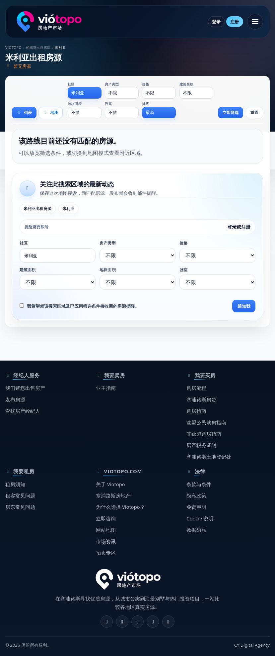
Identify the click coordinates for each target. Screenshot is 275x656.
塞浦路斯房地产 (113, 495)
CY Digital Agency (252, 645)
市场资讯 (106, 541)
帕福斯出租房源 (38, 47)
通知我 (244, 306)
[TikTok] (168, 621)
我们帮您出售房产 (25, 387)
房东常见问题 (20, 506)
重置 (254, 112)
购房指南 (196, 410)
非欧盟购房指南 (203, 433)
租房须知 (15, 484)
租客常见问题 (20, 495)
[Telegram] (153, 621)
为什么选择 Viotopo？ (120, 506)
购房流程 (196, 387)
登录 (216, 22)
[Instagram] (122, 621)
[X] (137, 621)
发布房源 (15, 399)
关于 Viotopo (110, 484)
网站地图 (106, 529)
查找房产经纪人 (22, 410)
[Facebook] (107, 621)
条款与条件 (198, 484)
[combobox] (85, 92)
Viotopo (13, 47)
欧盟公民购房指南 (206, 422)
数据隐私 (196, 529)
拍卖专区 (106, 552)
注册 (234, 22)
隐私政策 (196, 495)
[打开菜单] (255, 22)
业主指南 (106, 387)
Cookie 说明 (199, 518)
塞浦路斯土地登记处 (208, 456)
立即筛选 (231, 112)
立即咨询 (106, 518)
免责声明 (196, 506)
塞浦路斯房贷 (201, 399)
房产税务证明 (201, 445)
